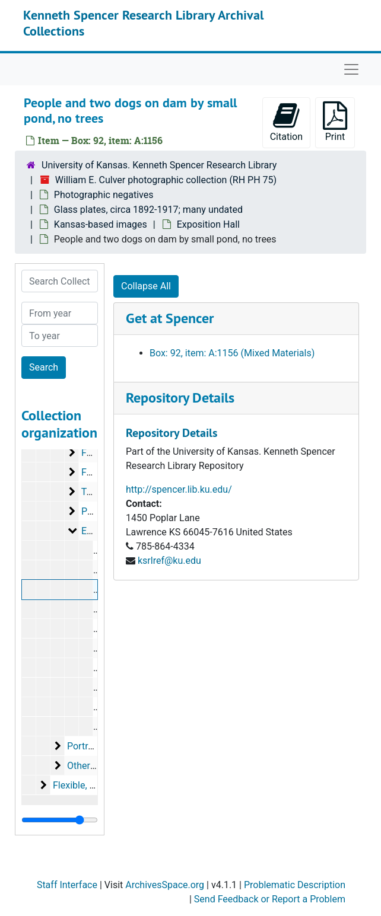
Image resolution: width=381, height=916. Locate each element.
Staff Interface (67, 885)
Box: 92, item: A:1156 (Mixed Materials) (232, 353)
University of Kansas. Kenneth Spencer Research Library (159, 165)
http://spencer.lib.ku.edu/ (179, 489)
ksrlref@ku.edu (169, 560)
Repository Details (180, 397)
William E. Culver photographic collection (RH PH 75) (166, 180)
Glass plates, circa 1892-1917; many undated (148, 209)
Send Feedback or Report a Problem (269, 899)
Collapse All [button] (146, 286)
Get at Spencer (170, 318)
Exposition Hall (208, 224)
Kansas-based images (100, 224)
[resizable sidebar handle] (59, 820)
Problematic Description (294, 885)
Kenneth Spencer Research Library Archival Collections (143, 23)
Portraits (85, 746)
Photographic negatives (104, 194)
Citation (286, 121)
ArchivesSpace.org (164, 885)
